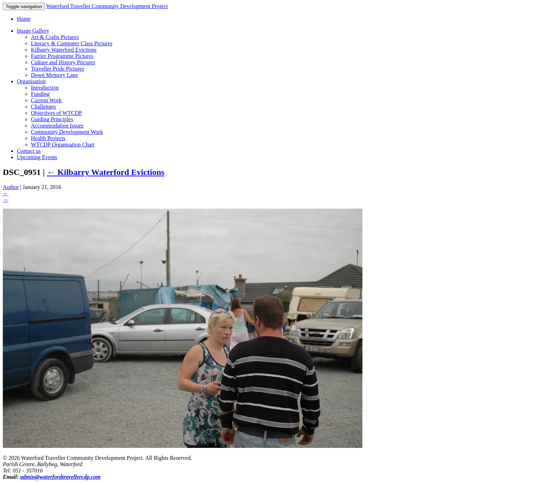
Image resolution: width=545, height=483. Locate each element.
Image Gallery (33, 31)
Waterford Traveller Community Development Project (107, 6)
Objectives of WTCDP (56, 113)
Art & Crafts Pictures (55, 37)
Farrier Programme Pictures (62, 56)
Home (24, 19)
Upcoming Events (37, 157)
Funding (40, 94)
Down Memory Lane (54, 75)
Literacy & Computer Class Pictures (71, 43)
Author (11, 187)
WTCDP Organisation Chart (62, 145)
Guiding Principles (52, 119)
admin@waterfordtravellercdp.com (60, 477)
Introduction (45, 88)
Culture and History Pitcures (63, 62)
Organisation (31, 81)
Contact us (29, 151)
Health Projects (48, 138)
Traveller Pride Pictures (57, 69)
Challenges (43, 107)
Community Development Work (67, 132)
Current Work (46, 100)
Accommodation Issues (57, 126)
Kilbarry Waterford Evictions (64, 50)
